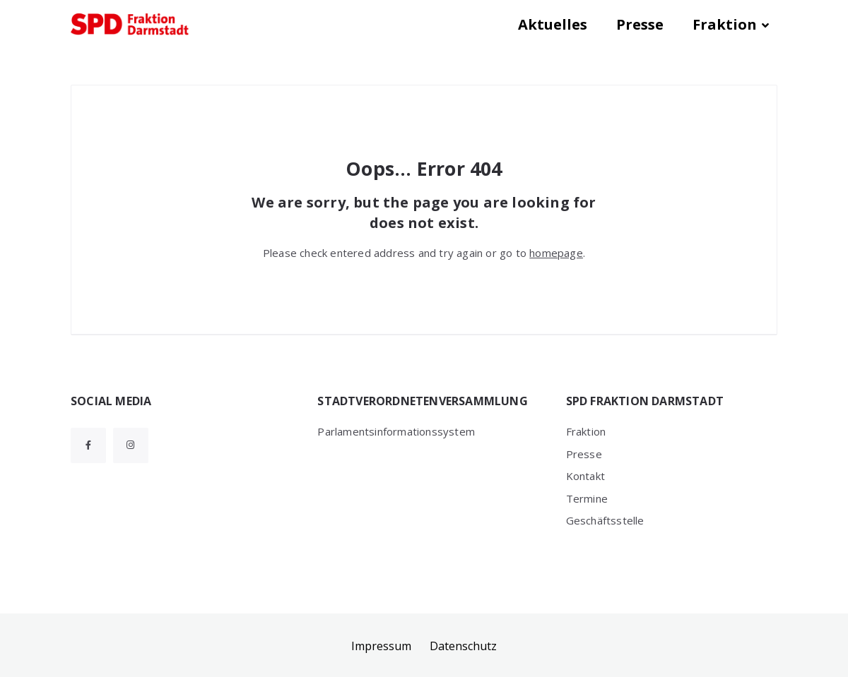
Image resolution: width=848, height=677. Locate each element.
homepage (556, 253)
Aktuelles (552, 24)
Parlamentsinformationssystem (396, 431)
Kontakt (585, 476)
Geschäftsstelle (605, 520)
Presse (640, 24)
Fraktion (725, 24)
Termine (587, 498)
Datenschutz (463, 646)
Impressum (381, 646)
